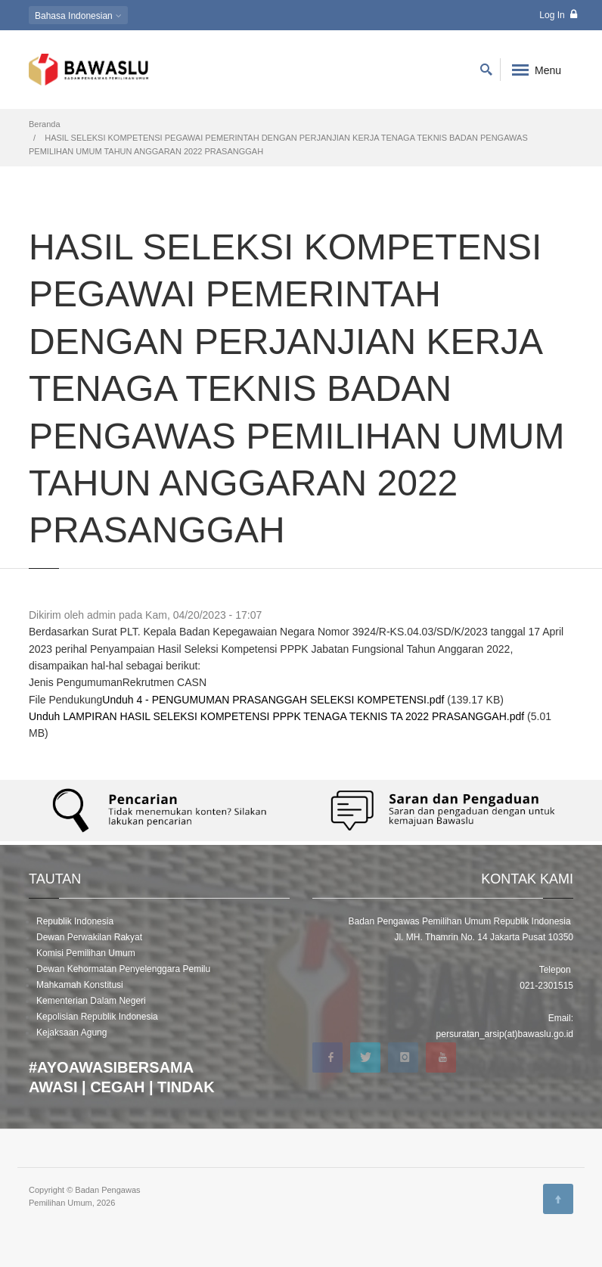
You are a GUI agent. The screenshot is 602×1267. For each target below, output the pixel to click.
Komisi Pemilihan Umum (85, 953)
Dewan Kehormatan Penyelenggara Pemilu (123, 969)
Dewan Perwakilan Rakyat (89, 937)
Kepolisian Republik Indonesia (97, 1016)
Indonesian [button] (78, 16)
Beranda (45, 124)
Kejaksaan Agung (71, 1032)
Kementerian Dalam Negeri (91, 1000)
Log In (558, 14)
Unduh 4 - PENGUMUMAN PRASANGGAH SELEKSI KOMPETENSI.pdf (273, 700)
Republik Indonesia (74, 921)
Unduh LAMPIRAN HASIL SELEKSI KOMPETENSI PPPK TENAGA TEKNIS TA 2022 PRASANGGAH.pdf (276, 716)
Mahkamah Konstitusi (79, 985)
